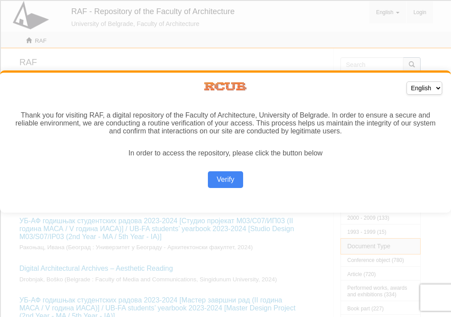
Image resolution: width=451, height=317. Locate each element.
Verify (225, 179)
